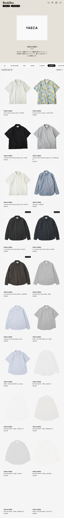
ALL (5, 66)
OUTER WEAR (14, 66)
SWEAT (32, 66)
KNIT (24, 66)
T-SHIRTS (42, 66)
